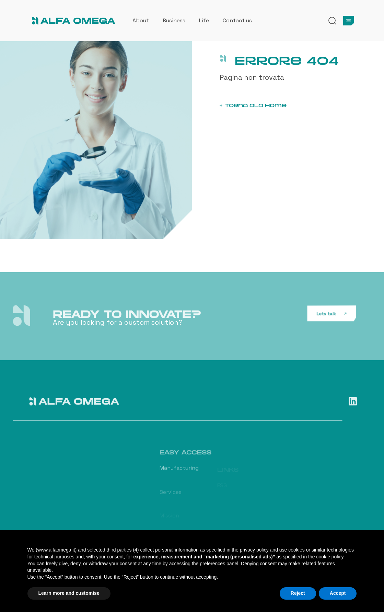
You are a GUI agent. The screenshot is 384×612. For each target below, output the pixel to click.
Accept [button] (338, 593)
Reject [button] (298, 593)
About (140, 20)
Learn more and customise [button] (69, 593)
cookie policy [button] (329, 556)
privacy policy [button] (254, 550)
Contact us (237, 20)
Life (204, 20)
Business (174, 20)
